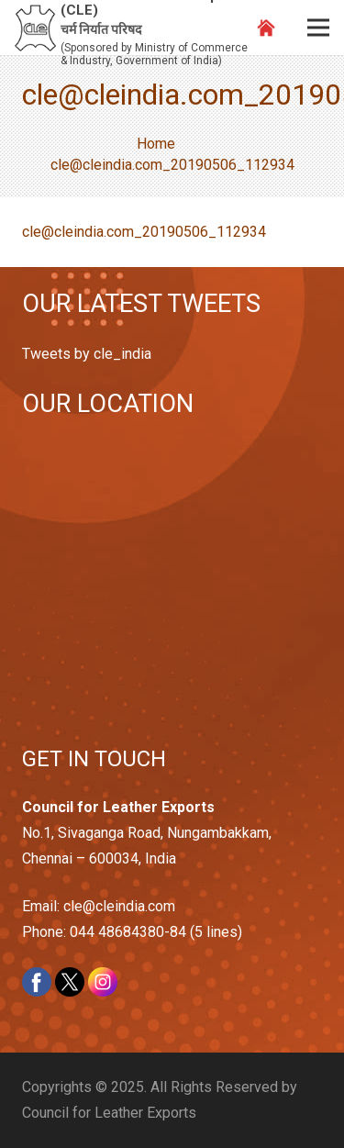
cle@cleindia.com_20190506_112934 (144, 231)
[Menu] (318, 27)
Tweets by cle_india (86, 353)
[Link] (35, 28)
